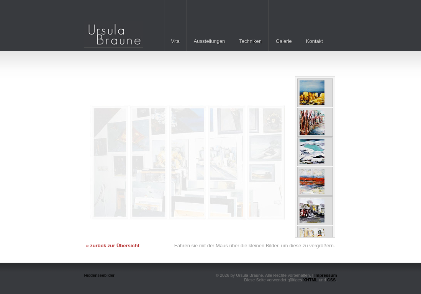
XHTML (310, 280)
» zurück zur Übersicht (112, 245)
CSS (331, 280)
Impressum (326, 275)
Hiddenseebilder (99, 275)
